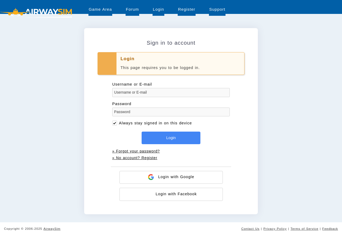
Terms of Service (304, 228)
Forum (132, 9)
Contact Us (250, 228)
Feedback (330, 228)
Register (186, 9)
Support (217, 9)
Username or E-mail (171, 89)
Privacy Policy (275, 228)
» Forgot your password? (136, 151)
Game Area (100, 9)
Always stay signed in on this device (155, 123)
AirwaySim (52, 228)
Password (171, 109)
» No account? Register (134, 158)
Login (158, 9)
